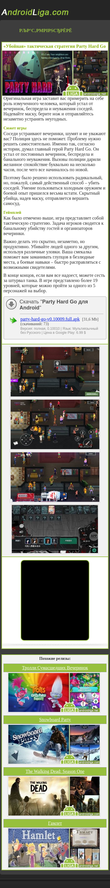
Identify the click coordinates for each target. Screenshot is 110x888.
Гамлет (55, 823)
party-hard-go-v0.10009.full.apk (50, 319)
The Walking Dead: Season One (55, 771)
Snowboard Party (55, 719)
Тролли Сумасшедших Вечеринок (55, 667)
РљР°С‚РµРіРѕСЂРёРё (45, 30)
